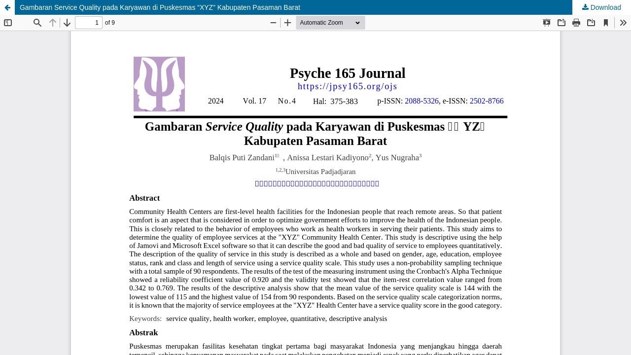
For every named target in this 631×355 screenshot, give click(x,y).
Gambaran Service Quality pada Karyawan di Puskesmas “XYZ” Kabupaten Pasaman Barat (160, 7)
